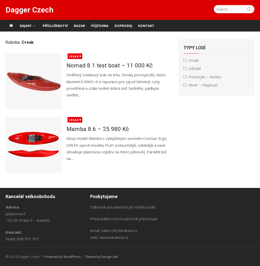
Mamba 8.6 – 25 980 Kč (98, 129)
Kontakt (146, 25)
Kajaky (25, 25)
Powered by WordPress (62, 256)
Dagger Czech (30, 9)
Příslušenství (55, 25)
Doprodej (123, 25)
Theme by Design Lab (101, 256)
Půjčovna (99, 25)
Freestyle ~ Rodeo (205, 76)
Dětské (195, 68)
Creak (74, 56)
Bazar (79, 25)
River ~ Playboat (203, 84)
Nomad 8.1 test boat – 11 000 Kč (110, 65)
